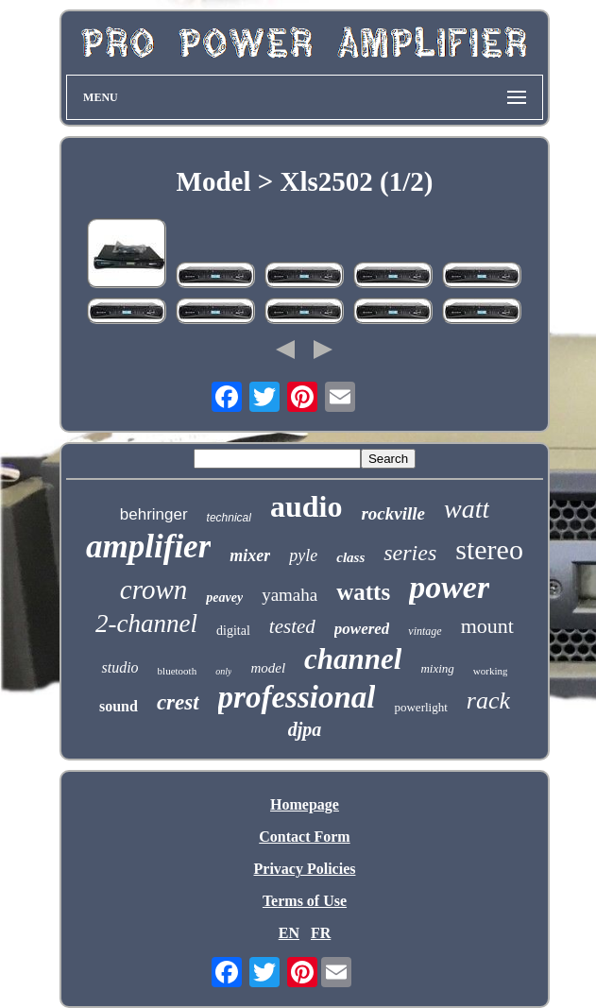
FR (321, 933)
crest (178, 702)
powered (362, 629)
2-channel (146, 623)
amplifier (148, 546)
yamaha (289, 595)
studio (119, 667)
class (350, 557)
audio (306, 506)
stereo (489, 549)
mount (487, 626)
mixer (250, 555)
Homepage (304, 804)
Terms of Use (305, 901)
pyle (303, 555)
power (449, 587)
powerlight (420, 707)
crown (153, 589)
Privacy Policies (305, 869)
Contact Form (304, 837)
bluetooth (177, 670)
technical (229, 517)
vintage (424, 631)
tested (292, 626)
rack (488, 700)
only (223, 671)
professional (297, 697)
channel (352, 658)
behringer (154, 514)
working (490, 670)
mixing (436, 668)
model (267, 667)
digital (233, 631)
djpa (305, 729)
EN (289, 933)
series (409, 552)
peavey (224, 597)
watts (363, 592)
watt (466, 508)
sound (118, 706)
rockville (393, 513)
